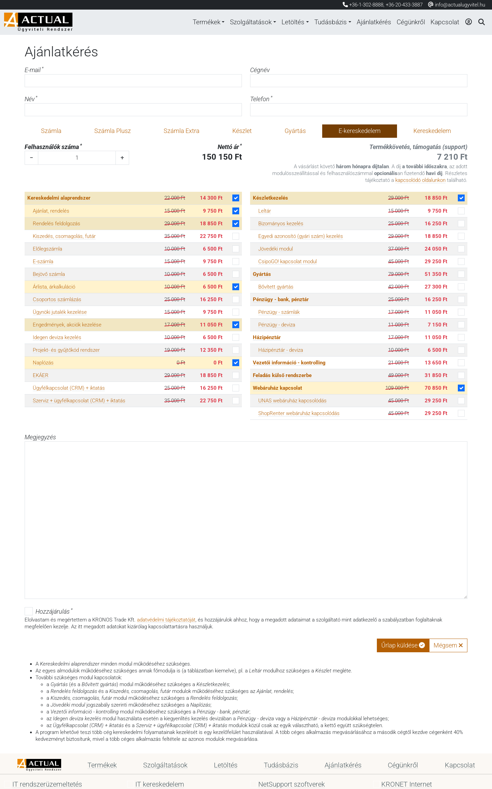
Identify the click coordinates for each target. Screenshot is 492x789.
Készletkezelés (270, 198)
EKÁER (41, 375)
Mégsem (448, 645)
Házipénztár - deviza (280, 350)
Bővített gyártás (275, 287)
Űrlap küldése (403, 645)
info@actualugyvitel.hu (456, 5)
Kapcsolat (443, 22)
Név (31, 99)
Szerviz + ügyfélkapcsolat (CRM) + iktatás (79, 401)
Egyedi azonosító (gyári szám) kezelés (300, 236)
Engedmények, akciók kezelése (67, 325)
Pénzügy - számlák (279, 312)
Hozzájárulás (54, 611)
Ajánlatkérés (368, 22)
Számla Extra (182, 131)
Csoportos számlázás (57, 299)
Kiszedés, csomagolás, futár (64, 236)
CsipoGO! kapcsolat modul (287, 261)
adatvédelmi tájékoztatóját (166, 620)
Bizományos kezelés (280, 223)
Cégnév (260, 70)
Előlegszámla (47, 249)
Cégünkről (408, 22)
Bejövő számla (49, 274)
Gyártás (295, 131)
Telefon (261, 99)
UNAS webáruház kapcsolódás (292, 401)
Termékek (190, 22)
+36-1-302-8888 (366, 5)
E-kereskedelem (360, 131)
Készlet (242, 131)
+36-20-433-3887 (404, 5)
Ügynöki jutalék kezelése (60, 312)
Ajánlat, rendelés (51, 211)
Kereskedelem (432, 131)
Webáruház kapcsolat (277, 388)
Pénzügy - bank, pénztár (281, 299)
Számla (51, 131)
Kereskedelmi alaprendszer (59, 198)
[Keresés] (481, 22)
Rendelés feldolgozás (56, 223)
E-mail (34, 69)
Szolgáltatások (238, 22)
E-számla (43, 261)
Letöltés (283, 22)
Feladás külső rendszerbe (282, 375)
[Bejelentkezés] (468, 22)
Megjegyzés (40, 437)
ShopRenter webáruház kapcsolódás (299, 413)
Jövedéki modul (275, 249)
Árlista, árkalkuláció (54, 287)
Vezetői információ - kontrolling (289, 363)
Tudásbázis (322, 22)
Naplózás (43, 363)
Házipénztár (267, 337)
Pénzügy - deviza (276, 325)
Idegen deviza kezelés (57, 337)
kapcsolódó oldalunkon (420, 180)
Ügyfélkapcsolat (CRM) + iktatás (69, 388)
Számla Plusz (112, 131)
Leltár (264, 211)
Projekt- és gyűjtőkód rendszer (66, 350)
